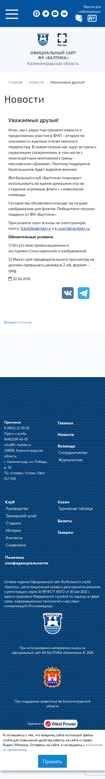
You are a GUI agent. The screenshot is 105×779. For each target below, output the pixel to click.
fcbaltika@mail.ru (35, 228)
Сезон (63, 502)
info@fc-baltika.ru (17, 444)
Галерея (65, 532)
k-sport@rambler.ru (72, 228)
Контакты (14, 537)
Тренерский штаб (21, 515)
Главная (65, 422)
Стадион (13, 523)
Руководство (17, 508)
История (13, 530)
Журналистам (71, 459)
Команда (66, 446)
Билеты (65, 520)
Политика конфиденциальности (26, 560)
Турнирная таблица (76, 508)
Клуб (10, 502)
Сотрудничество (73, 452)
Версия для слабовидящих (89, 8)
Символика (16, 545)
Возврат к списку (17, 322)
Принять (52, 761)
